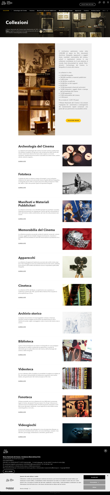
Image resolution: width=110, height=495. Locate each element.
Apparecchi (78, 10)
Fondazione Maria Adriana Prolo (30, 457)
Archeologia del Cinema (20, 10)
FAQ (63, 462)
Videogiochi (27, 425)
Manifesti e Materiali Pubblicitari (46, 10)
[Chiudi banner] (107, 479)
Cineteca (86, 10)
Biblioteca (25, 341)
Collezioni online (73, 120)
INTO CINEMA (9, 471)
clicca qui (39, 462)
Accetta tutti (94, 480)
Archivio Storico (95, 10)
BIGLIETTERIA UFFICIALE (82, 4)
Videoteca (25, 369)
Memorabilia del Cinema (66, 10)
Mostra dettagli (24, 492)
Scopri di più (22, 161)
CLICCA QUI (27, 462)
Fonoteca (25, 397)
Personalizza (94, 485)
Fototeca (32, 10)
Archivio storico (29, 313)
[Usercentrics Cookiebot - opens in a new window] (10, 492)
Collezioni (6, 10)
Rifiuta (94, 490)
